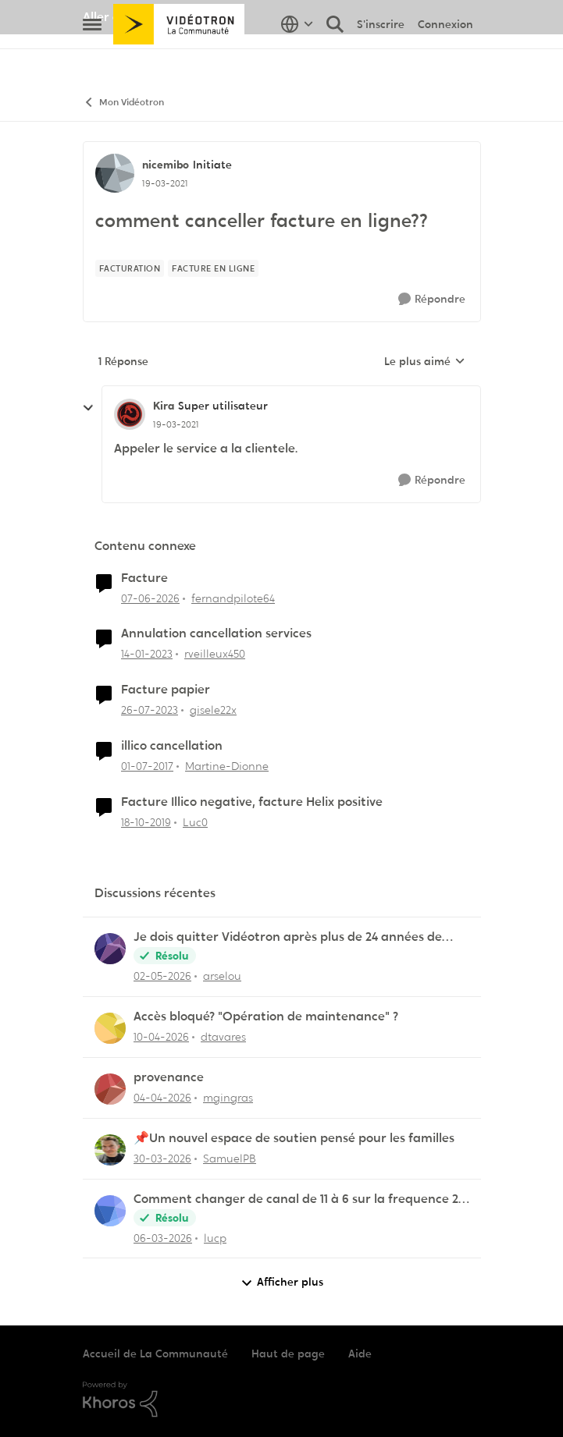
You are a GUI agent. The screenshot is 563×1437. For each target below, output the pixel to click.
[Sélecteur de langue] (297, 58)
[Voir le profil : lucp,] (110, 1210)
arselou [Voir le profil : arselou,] (222, 976)
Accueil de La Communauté (155, 1354)
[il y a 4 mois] (163, 1237)
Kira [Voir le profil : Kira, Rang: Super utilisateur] (163, 406)
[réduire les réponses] (88, 408)
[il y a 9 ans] (147, 766)
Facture (144, 578)
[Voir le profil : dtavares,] (110, 1028)
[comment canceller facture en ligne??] (176, 424)
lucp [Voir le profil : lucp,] (215, 1237)
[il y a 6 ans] (146, 822)
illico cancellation (172, 746)
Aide (360, 1354)
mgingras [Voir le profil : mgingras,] (228, 1098)
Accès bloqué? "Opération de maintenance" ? (266, 1016)
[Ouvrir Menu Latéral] (92, 58)
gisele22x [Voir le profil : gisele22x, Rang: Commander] (213, 710)
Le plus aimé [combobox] (424, 362)
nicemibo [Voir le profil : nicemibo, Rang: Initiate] (165, 165)
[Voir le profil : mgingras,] (110, 1089)
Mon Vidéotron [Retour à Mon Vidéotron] (123, 102)
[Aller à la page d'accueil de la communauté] (179, 58)
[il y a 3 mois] (161, 1037)
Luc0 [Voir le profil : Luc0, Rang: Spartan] (195, 822)
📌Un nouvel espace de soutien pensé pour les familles (294, 1138)
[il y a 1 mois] (150, 598)
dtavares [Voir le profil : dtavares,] (223, 1037)
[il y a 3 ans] (147, 654)
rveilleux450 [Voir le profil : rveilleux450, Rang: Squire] (214, 654)
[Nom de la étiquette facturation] (130, 268)
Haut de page (288, 1354)
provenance (169, 1077)
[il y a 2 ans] (149, 710)
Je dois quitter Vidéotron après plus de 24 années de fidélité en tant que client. (288, 937)
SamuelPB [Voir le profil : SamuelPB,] (229, 1158)
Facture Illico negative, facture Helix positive (252, 802)
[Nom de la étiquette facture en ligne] (213, 268)
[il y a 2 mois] (162, 976)
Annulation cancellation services (216, 633)
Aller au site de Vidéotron (157, 17)
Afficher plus (282, 1282)
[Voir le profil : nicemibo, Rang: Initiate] (114, 173)
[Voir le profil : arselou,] (110, 948)
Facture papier (165, 689)
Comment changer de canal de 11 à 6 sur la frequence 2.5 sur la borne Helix (300, 1199)
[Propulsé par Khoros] (282, 1399)
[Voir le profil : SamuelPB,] (110, 1150)
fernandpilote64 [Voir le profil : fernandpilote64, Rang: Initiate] (233, 598)
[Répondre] (432, 299)
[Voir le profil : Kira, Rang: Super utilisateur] (129, 414)
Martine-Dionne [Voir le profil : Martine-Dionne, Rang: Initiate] (227, 766)
